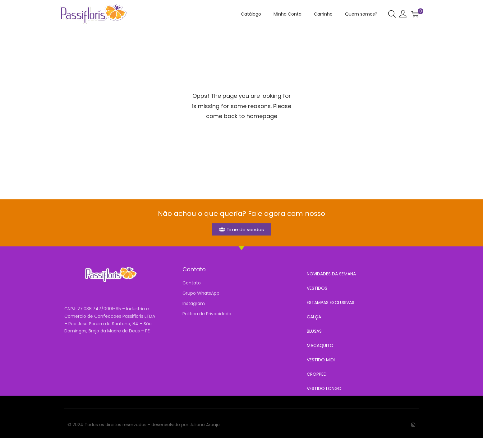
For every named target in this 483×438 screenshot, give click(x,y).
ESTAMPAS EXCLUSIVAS (330, 302)
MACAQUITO (320, 345)
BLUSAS (314, 331)
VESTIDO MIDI (321, 360)
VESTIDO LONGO (324, 388)
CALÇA (314, 317)
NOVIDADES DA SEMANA (331, 274)
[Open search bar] (392, 13)
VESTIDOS (317, 288)
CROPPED (317, 374)
